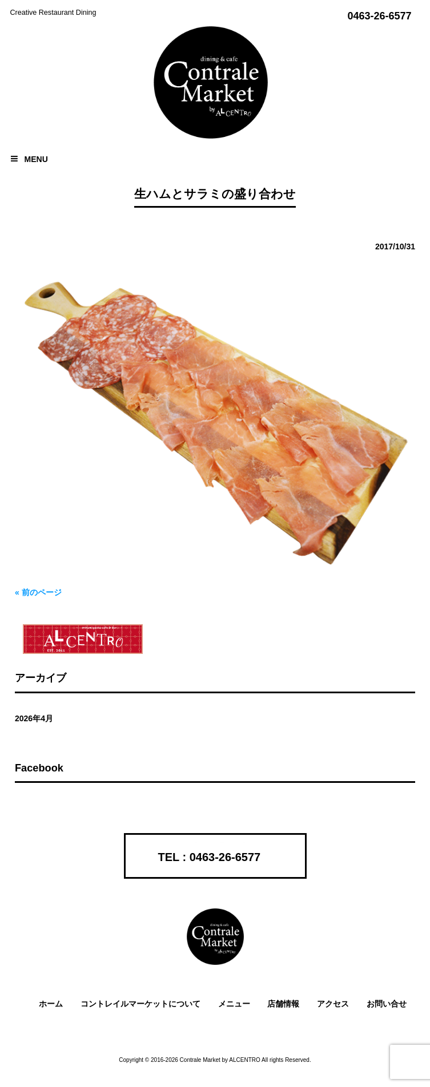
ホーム (51, 1003)
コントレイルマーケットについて (140, 1003)
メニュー (234, 1003)
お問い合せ (387, 1003)
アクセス (333, 1003)
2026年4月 (34, 718)
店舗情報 (283, 1003)
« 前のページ (38, 592)
